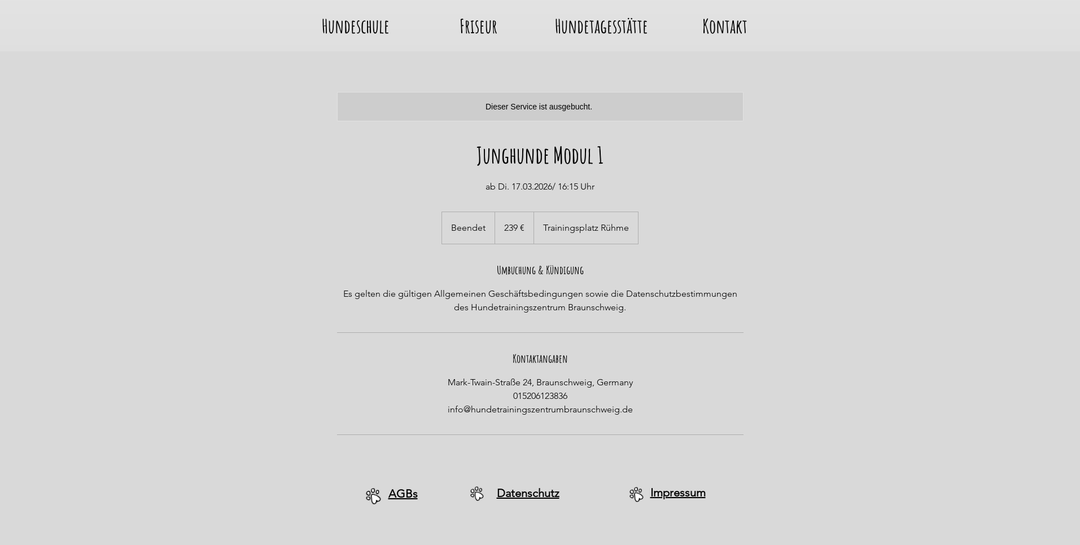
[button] (355, 23)
